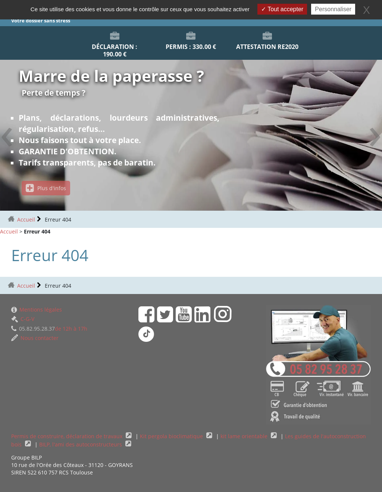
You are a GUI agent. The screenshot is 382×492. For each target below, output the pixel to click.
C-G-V (22, 318)
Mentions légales (36, 309)
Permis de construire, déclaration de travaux (67, 436)
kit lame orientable (244, 436)
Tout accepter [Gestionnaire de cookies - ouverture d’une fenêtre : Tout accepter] (282, 9)
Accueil (26, 219)
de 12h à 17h (49, 328)
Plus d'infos (46, 188)
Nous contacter (35, 337)
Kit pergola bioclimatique (172, 436)
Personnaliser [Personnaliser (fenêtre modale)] (333, 9)
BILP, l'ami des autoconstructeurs (81, 444)
